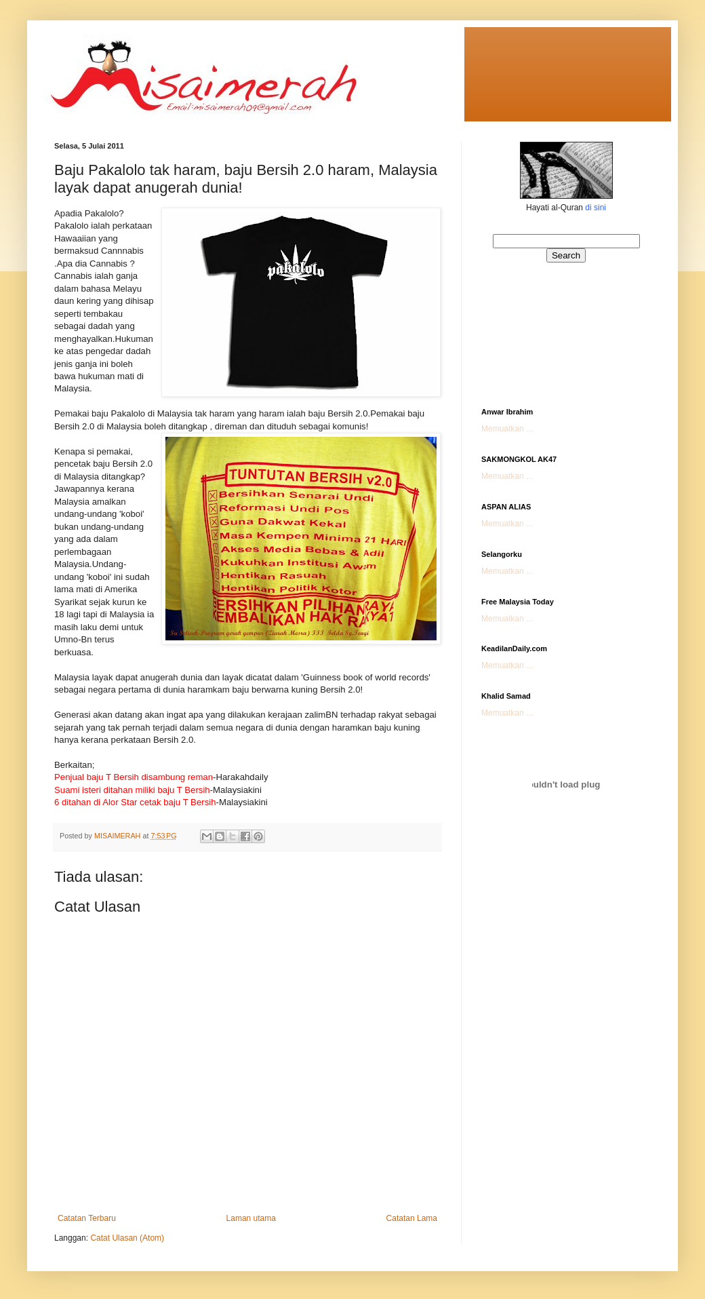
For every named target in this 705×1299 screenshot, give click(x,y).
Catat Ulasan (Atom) (127, 1238)
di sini (595, 207)
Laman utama (251, 1218)
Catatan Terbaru (87, 1218)
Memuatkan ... (507, 428)
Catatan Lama (411, 1218)
